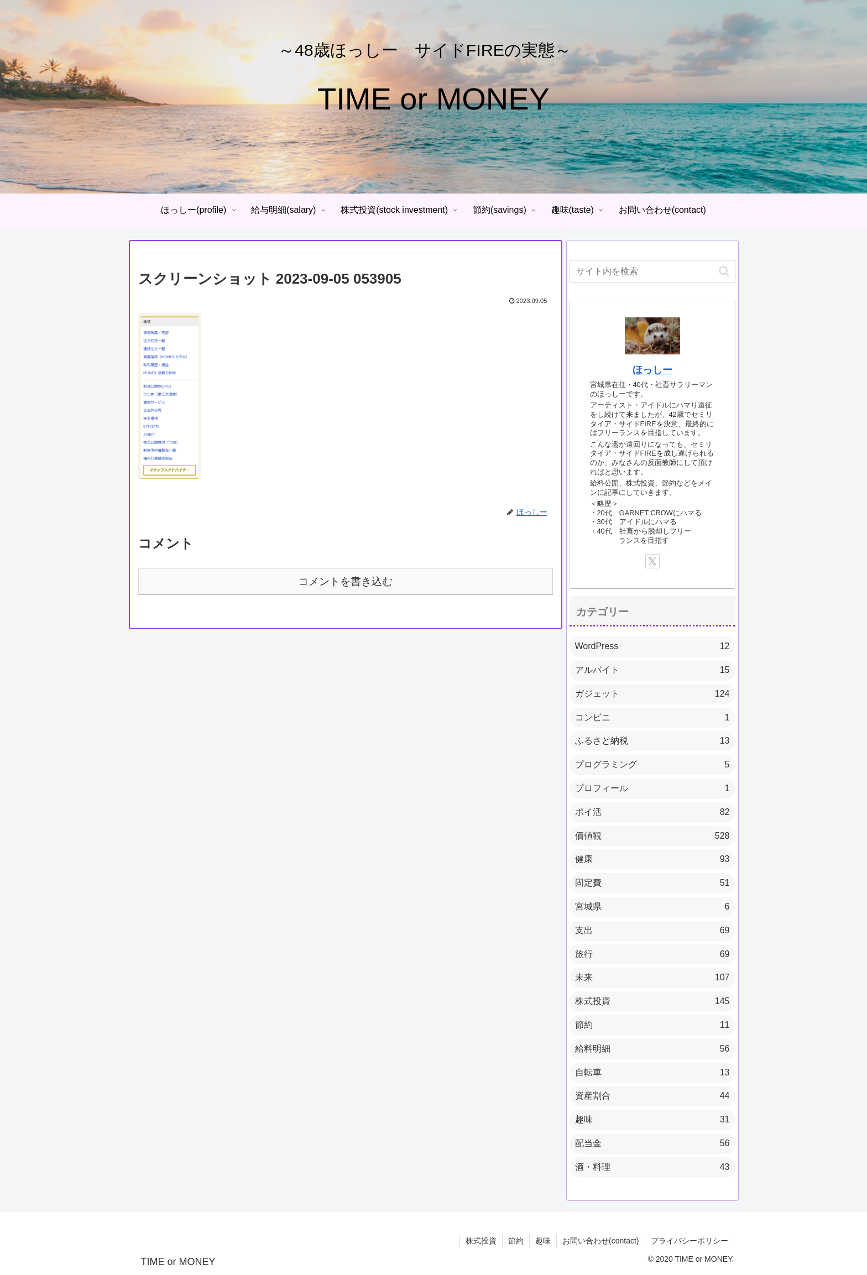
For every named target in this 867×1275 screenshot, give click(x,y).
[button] (724, 271)
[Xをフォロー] (652, 561)
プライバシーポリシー (689, 1240)
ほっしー (652, 369)
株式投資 (481, 1240)
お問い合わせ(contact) (600, 1240)
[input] (652, 271)
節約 (516, 1240)
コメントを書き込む (345, 581)
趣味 (543, 1240)
